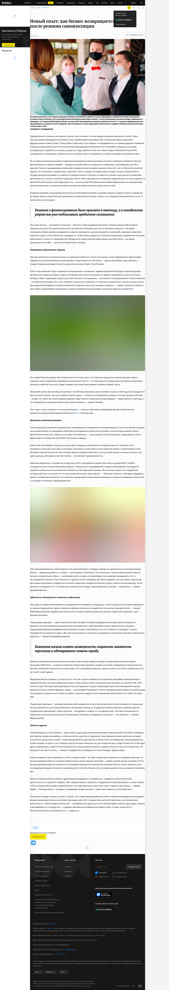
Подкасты (81, 3)
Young (120, 3)
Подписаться (38, 839)
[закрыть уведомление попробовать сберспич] (134, 16)
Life (97, 3)
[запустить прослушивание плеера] (134, 10)
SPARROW (51, 972)
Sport (112, 3)
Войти (133, 3)
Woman (104, 3)
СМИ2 (38, 972)
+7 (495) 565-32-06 (59, 954)
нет (77, 415)
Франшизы (71, 3)
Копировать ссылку (134, 37)
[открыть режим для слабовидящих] (129, 10)
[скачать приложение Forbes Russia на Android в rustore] (103, 894)
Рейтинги (60, 3)
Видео (90, 3)
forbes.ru (54, 924)
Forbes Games (45, 3)
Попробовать (120, 27)
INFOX (63, 972)
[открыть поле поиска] (141, 3)
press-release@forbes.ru (68, 949)
